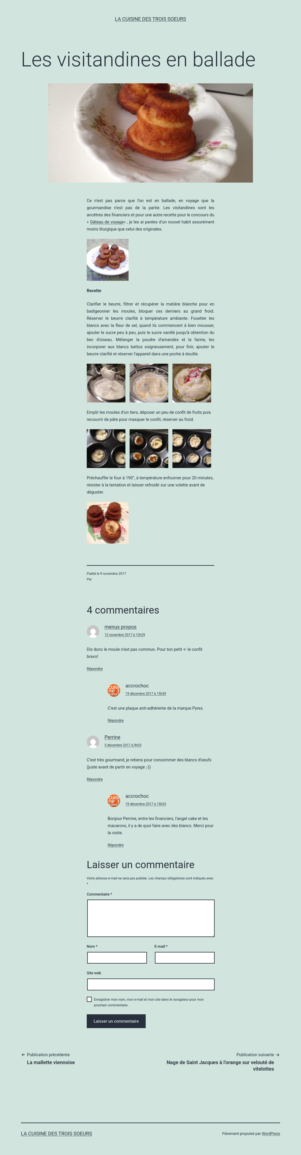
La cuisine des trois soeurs (150, 19)
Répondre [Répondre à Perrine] (95, 779)
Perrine (112, 737)
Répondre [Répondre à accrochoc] (116, 720)
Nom (92, 946)
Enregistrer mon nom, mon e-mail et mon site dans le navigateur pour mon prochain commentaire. (149, 1002)
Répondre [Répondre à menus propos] (95, 668)
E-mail (161, 946)
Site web (94, 973)
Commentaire (99, 894)
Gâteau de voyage (107, 221)
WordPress (271, 1133)
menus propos (120, 627)
